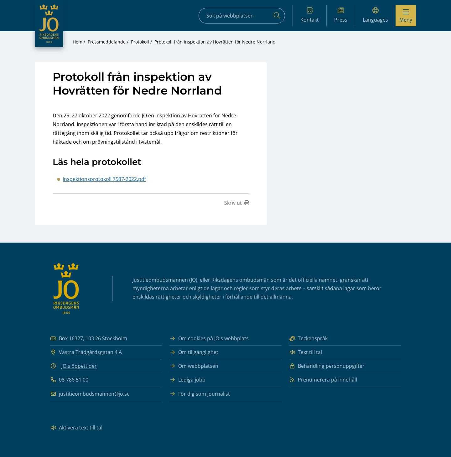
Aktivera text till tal (76, 428)
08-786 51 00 (69, 380)
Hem (77, 42)
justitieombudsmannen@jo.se (90, 394)
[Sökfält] (242, 15)
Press (340, 15)
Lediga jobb (187, 380)
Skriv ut (236, 202)
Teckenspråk (308, 338)
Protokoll (140, 42)
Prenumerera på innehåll (323, 380)
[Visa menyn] (406, 15)
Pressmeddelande (107, 42)
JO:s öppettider (79, 365)
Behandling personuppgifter (327, 366)
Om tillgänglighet (193, 352)
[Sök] (277, 15)
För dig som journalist (199, 394)
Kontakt (309, 15)
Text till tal (305, 352)
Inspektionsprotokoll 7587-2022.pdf (104, 179)
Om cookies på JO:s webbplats (209, 338)
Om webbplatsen (193, 366)
